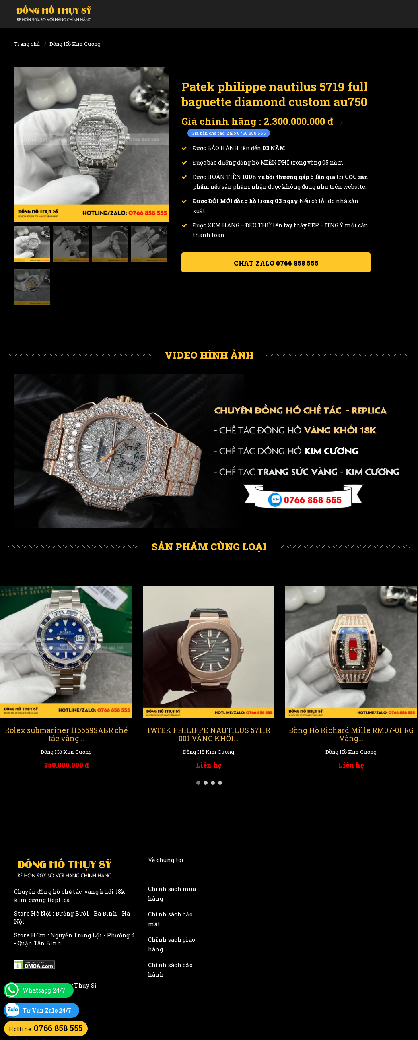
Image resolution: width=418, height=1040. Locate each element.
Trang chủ (27, 43)
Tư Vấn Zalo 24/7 (47, 1010)
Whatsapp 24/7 (44, 990)
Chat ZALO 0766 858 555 (276, 263)
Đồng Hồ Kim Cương (75, 43)
